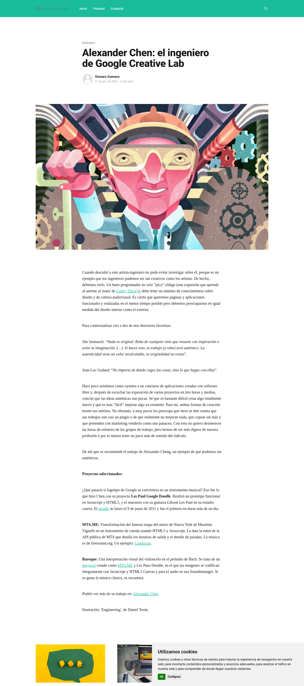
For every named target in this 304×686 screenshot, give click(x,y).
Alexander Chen (145, 594)
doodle (103, 508)
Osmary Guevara (107, 77)
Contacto (117, 8)
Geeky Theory (127, 291)
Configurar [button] (174, 676)
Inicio (83, 8)
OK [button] (161, 676)
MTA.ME (125, 565)
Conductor (143, 543)
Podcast (99, 8)
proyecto (89, 565)
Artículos (88, 43)
